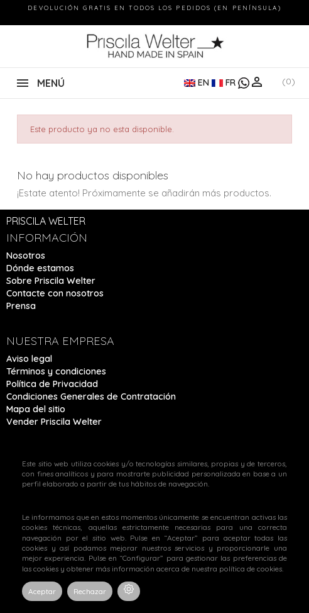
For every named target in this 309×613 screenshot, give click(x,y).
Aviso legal (29, 358)
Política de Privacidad (52, 384)
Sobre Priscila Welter (50, 280)
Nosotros (25, 255)
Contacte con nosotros (55, 293)
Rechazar (89, 591)
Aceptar (42, 591)
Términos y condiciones (56, 371)
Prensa (21, 306)
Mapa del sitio (35, 409)
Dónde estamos (40, 268)
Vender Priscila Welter (54, 421)
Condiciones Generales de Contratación (91, 396)
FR (225, 82)
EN (198, 82)
